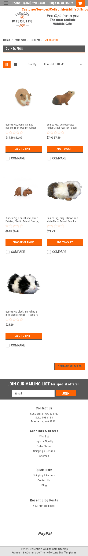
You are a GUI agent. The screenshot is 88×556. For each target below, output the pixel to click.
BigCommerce (31, 552)
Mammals (20, 40)
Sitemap (44, 455)
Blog (44, 485)
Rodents (35, 40)
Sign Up (64, 15)
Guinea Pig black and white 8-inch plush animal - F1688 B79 (22, 313)
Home (6, 40)
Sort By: (32, 64)
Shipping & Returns (44, 451)
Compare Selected (69, 366)
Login (50, 15)
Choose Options (23, 242)
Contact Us (44, 480)
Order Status (44, 446)
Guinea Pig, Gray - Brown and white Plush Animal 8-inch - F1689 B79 (62, 220)
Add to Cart (23, 149)
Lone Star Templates (64, 552)
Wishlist (44, 436)
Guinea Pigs (51, 40)
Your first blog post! (44, 505)
